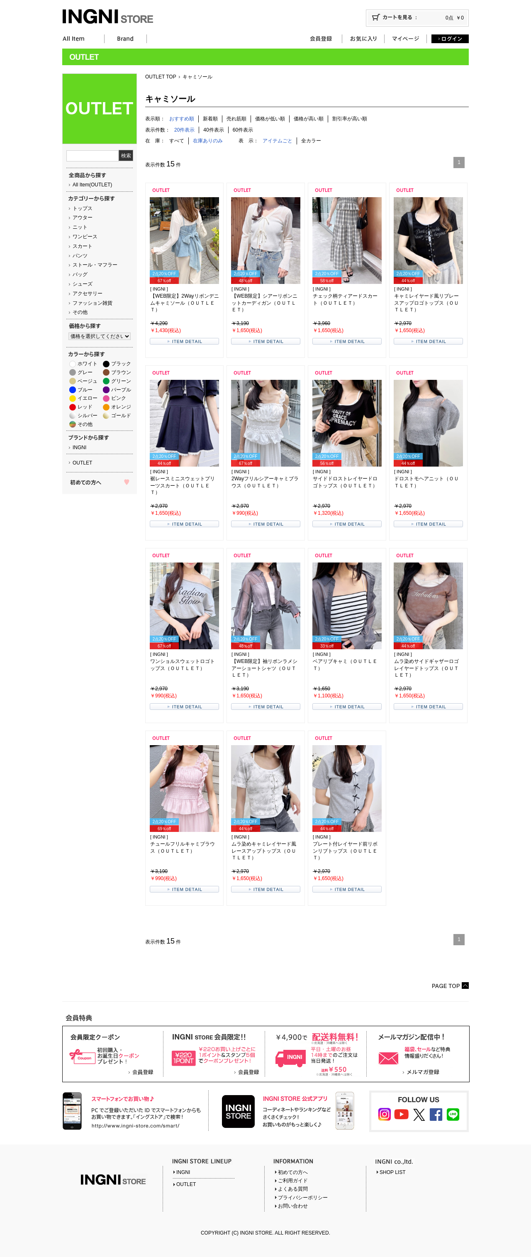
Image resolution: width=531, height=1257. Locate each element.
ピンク (118, 398)
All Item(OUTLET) (92, 185)
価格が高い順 (309, 119)
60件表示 (243, 130)
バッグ (80, 274)
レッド (85, 407)
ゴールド (121, 415)
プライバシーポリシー (303, 1198)
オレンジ (121, 407)
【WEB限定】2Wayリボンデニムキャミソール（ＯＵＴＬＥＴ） (184, 303)
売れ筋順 (236, 119)
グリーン (121, 381)
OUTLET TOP (160, 77)
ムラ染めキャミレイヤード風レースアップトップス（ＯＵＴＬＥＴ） (263, 851)
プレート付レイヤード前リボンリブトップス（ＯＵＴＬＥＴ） (345, 851)
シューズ (83, 284)
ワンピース (85, 237)
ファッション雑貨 (92, 303)
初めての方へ (293, 1172)
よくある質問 (293, 1189)
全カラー (311, 141)
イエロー (87, 398)
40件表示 (213, 130)
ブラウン (121, 372)
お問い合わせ (293, 1206)
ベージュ (87, 381)
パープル (121, 390)
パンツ (80, 256)
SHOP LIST (392, 1172)
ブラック (121, 364)
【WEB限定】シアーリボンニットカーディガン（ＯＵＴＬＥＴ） (264, 303)
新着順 (210, 119)
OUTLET (82, 463)
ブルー (85, 390)
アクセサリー (87, 293)
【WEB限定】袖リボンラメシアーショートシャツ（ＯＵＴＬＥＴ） (264, 668)
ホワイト (87, 364)
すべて (176, 141)
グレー (85, 372)
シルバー (87, 415)
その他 (80, 312)
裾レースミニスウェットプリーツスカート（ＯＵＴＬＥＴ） (182, 486)
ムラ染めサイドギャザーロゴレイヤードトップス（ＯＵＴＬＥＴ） (426, 668)
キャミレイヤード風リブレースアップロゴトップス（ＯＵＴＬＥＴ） (426, 303)
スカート (83, 246)
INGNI (79, 447)
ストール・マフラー (95, 265)
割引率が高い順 (349, 119)
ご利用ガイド (293, 1181)
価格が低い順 (270, 119)
